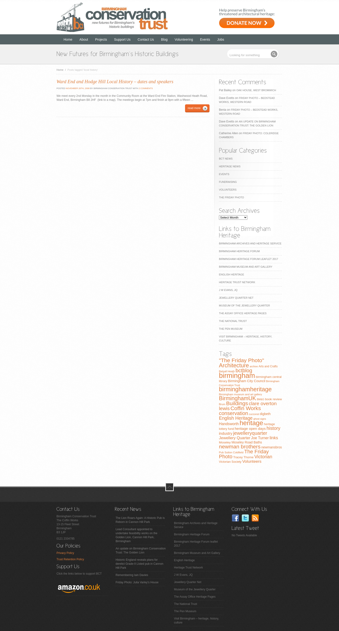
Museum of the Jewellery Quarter (244, 305)
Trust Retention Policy (70, 559)
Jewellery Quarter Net (236, 297)
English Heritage (231, 274)
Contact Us (146, 39)
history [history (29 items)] (273, 428)
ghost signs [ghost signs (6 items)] (259, 418)
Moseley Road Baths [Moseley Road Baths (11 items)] (246, 442)
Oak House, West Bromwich (256, 90)
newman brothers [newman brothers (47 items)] (240, 446)
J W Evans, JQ (228, 290)
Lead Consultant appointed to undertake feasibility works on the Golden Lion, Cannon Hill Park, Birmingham (136, 535)
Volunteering (184, 39)
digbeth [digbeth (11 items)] (265, 414)
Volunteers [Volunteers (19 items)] (252, 461)
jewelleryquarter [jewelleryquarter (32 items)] (250, 433)
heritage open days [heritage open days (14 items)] (250, 429)
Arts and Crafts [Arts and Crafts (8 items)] (268, 366)
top (169, 487)
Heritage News (229, 166)
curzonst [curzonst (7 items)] (254, 414)
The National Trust (233, 321)
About (83, 39)
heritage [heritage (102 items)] (251, 423)
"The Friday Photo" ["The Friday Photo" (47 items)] (241, 360)
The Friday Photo (231, 197)
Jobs (220, 39)
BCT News (226, 158)
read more (194, 108)
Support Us (122, 39)
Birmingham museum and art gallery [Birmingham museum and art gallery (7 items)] (240, 394)
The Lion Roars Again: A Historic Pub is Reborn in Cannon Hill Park (140, 520)
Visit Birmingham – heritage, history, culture (196, 620)
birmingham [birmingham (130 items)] (237, 375)
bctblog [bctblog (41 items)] (243, 370)
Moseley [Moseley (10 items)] (225, 442)
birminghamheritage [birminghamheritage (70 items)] (245, 389)
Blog (164, 39)
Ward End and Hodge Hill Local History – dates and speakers (114, 81)
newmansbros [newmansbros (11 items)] (271, 447)
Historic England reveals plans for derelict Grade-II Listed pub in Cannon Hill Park (139, 563)
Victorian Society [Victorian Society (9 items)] (230, 461)
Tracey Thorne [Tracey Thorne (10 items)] (243, 457)
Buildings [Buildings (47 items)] (237, 403)
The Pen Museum (230, 328)
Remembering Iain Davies (132, 575)
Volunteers (228, 189)
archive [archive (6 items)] (254, 366)
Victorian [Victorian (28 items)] (263, 456)
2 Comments (146, 88)
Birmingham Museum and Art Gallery (245, 266)
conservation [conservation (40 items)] (233, 413)
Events (205, 39)
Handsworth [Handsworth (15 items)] (229, 424)
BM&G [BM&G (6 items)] (260, 399)
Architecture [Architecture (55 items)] (234, 365)
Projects (101, 39)
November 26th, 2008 (77, 88)
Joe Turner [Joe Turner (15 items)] (260, 438)
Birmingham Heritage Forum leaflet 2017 (248, 259)
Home (68, 39)
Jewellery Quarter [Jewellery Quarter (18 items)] (234, 438)
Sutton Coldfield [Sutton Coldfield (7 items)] (234, 452)
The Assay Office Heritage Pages (242, 313)
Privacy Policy (65, 553)
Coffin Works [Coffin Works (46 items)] (245, 408)
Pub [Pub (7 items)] (221, 452)
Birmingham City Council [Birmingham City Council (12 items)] (246, 381)
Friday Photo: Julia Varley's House (137, 582)
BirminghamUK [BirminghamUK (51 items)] (237, 398)
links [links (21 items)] (274, 437)
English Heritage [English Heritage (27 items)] (236, 418)
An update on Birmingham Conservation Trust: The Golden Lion (141, 550)
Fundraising (228, 181)
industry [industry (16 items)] (225, 433)
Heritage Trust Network (237, 282)
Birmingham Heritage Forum (239, 251)
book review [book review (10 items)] (273, 399)
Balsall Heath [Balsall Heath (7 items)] (227, 371)
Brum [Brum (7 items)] (222, 404)
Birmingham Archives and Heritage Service (250, 243)
